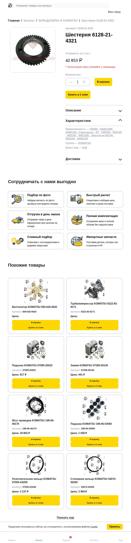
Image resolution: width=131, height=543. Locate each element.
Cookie (94, 526)
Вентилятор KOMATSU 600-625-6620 (34, 307)
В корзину (103, 81)
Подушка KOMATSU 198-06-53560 (91, 423)
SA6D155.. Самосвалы (80, 132)
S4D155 (106, 132)
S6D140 (70, 138)
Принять (114, 526)
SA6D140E (106, 129)
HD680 (94, 129)
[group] (32, 50)
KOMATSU (84, 143)
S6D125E (84, 135)
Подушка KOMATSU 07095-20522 (32, 365)
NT (98, 132)
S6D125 (117, 132)
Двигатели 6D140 (102, 135)
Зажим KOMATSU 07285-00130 (89, 365)
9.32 (84, 147)
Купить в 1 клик (78, 94)
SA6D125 (82, 138)
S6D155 (72, 135)
